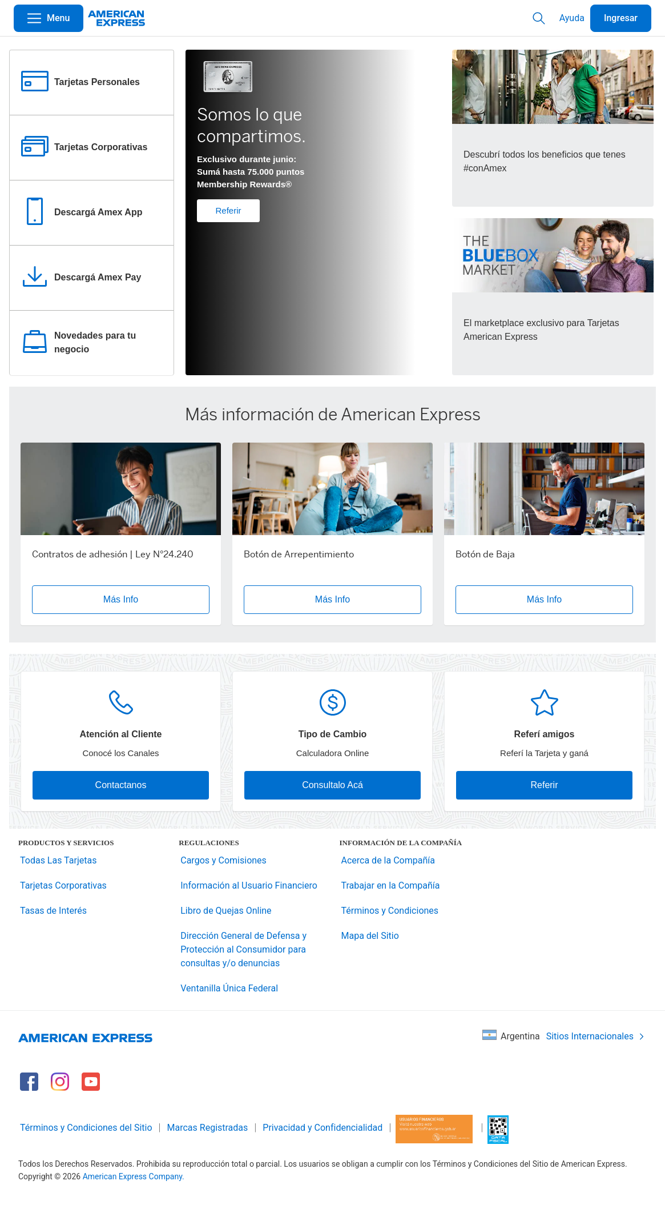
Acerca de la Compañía (388, 860)
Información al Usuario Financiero (248, 885)
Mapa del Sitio (370, 935)
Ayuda (572, 18)
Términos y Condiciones (390, 910)
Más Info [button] (120, 599)
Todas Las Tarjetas (58, 860)
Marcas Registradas (207, 1127)
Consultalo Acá (332, 785)
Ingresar (621, 18)
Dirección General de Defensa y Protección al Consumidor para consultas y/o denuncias (243, 949)
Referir (228, 210)
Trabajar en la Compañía (390, 885)
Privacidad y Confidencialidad (322, 1127)
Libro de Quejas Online (225, 910)
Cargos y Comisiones (223, 860)
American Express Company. (133, 1176)
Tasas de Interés (53, 910)
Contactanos (121, 785)
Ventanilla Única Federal (229, 988)
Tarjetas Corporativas (63, 885)
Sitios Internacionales (595, 1036)
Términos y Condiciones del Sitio (86, 1127)
